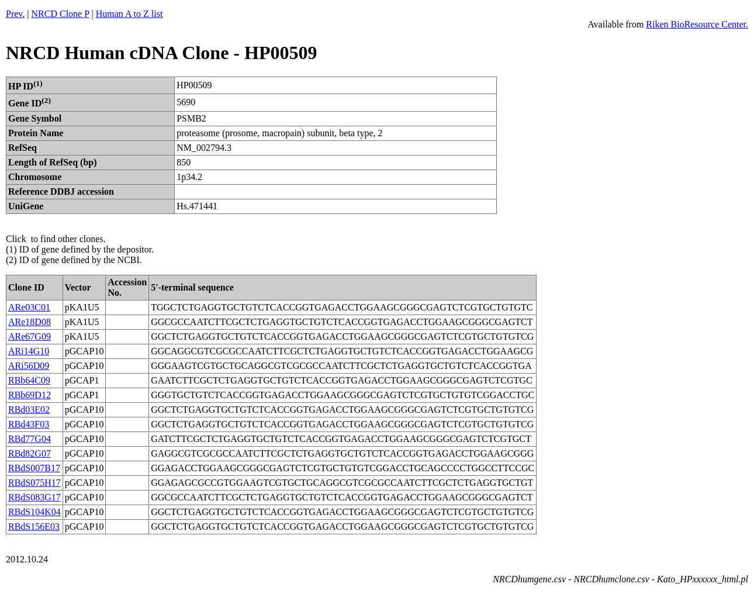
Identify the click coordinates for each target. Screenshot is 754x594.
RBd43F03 (28, 424)
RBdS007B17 (34, 468)
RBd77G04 (29, 439)
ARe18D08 (29, 322)
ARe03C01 (29, 307)
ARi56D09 (28, 366)
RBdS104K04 (34, 512)
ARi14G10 (28, 351)
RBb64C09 (29, 380)
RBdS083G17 (34, 497)
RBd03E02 (29, 410)
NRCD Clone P (60, 14)
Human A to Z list (129, 14)
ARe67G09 (29, 336)
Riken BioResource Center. (697, 24)
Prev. (15, 14)
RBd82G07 (29, 453)
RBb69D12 (29, 395)
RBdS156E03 (34, 526)
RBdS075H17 (34, 483)
